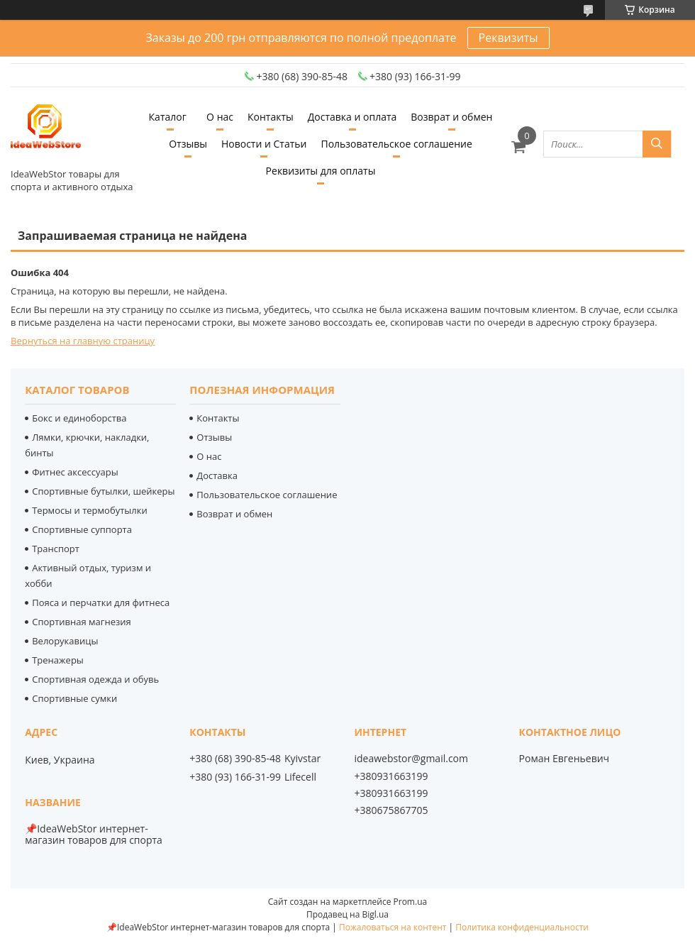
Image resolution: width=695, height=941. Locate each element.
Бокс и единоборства (79, 418)
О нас (219, 116)
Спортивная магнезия (81, 621)
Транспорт (55, 548)
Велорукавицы (65, 640)
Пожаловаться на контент (392, 927)
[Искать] (657, 144)
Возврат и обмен (451, 116)
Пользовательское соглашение (396, 143)
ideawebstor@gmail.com (411, 758)
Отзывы (188, 143)
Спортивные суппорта (82, 529)
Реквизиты (508, 37)
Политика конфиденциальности (522, 927)
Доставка (217, 475)
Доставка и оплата (352, 116)
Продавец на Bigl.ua (347, 914)
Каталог (168, 116)
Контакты (271, 116)
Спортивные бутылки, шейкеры (103, 491)
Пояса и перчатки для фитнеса (100, 602)
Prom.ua (411, 902)
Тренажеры (58, 660)
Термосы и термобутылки (90, 510)
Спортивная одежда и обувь (95, 679)
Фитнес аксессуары (75, 472)
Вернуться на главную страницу (83, 340)
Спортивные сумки (74, 698)
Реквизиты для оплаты (321, 170)
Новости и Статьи (264, 143)
